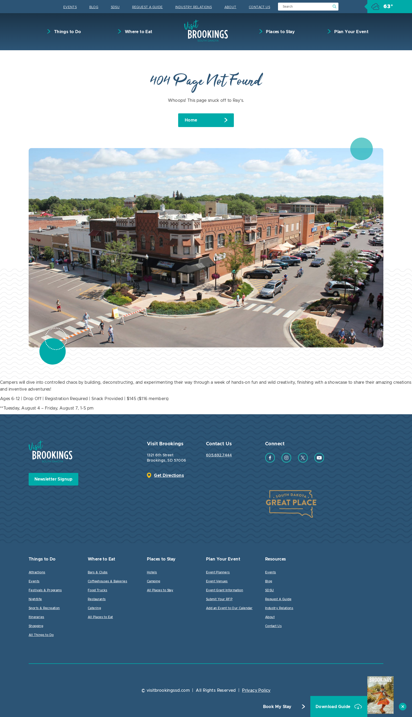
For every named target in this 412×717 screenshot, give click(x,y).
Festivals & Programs (45, 590)
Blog (94, 7)
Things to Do (67, 32)
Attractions (37, 572)
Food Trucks (97, 590)
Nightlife (35, 599)
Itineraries (36, 617)
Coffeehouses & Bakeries (107, 581)
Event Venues (217, 581)
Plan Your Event (350, 32)
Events (70, 7)
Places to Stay (280, 32)
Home (191, 120)
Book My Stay (277, 707)
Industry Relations (193, 7)
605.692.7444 (219, 455)
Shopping (36, 626)
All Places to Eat (100, 617)
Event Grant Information (224, 590)
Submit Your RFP (219, 599)
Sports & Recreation (44, 608)
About (230, 7)
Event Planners (218, 572)
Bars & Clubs (98, 572)
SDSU (115, 7)
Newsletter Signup (53, 479)
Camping (153, 581)
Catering (94, 608)
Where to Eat (137, 32)
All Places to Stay (160, 590)
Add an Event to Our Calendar (229, 608)
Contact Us (259, 7)
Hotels (152, 572)
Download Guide (334, 707)
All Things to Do (41, 635)
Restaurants (97, 599)
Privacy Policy (256, 690)
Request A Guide (147, 7)
